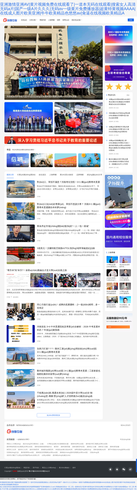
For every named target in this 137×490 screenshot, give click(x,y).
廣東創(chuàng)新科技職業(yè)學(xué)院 (74, 452)
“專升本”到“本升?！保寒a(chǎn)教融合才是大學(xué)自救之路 (37, 270)
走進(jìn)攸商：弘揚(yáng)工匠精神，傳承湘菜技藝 (112, 279)
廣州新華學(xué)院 (27, 452)
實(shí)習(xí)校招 (66, 175)
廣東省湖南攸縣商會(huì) (43, 446)
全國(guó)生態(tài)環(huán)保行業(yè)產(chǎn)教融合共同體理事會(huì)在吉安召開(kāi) (119, 101)
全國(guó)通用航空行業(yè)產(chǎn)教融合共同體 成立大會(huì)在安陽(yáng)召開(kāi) (119, 129)
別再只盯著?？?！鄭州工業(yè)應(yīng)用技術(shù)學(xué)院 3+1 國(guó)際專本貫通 (67, 350)
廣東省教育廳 (65, 446)
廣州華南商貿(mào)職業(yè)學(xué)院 (19, 446)
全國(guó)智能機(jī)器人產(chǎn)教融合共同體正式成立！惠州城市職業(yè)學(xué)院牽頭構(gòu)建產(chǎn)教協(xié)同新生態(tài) (120, 145)
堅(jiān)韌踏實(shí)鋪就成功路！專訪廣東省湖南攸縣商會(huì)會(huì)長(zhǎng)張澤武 (112, 292)
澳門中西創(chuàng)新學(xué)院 (119, 449)
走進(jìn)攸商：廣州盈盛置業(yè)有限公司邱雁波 (112, 306)
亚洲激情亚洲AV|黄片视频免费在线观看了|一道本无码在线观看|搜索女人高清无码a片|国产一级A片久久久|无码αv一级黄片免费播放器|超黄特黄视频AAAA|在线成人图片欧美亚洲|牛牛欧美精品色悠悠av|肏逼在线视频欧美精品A (68, 8)
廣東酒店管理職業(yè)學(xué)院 (47, 452)
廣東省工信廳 (103, 446)
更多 (129, 95)
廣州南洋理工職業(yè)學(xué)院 (96, 444)
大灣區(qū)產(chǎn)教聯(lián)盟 (57, 444)
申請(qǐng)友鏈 (125, 439)
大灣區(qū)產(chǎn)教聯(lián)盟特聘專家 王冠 (125, 292)
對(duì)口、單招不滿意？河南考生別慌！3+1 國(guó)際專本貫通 (68, 182)
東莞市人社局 (11, 449)
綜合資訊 (42, 175)
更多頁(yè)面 (76, 20)
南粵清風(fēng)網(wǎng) (83, 449)
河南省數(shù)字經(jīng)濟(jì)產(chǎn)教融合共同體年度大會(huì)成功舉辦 (119, 115)
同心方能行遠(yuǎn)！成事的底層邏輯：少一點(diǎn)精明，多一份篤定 (68, 306)
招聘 (58, 20)
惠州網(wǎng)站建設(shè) (61, 455)
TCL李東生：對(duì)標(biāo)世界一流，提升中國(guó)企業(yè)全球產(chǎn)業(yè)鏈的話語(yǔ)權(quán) (125, 306)
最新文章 (10, 175)
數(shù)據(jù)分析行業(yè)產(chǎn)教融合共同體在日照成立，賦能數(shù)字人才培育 (119, 161)
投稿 (130, 20)
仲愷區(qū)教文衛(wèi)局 (63, 449)
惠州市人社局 (22, 449)
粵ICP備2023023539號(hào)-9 (39, 471)
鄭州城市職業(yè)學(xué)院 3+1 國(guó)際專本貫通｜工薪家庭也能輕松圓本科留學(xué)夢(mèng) (68, 372)
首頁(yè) (24, 20)
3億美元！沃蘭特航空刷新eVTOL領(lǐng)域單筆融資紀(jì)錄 (66, 248)
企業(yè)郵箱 (46, 455)
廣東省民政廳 (114, 446)
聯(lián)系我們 (125, 425)
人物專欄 (51, 20)
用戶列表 (36, 467)
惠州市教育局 (34, 449)
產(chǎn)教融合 (64, 467)
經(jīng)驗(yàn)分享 (94, 175)
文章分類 (32, 20)
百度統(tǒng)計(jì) (13, 452)
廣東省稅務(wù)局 (99, 449)
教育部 (56, 446)
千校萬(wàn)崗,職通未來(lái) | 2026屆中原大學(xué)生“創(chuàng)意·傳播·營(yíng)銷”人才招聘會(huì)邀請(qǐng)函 (65, 394)
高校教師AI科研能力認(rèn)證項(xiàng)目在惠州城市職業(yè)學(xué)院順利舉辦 (42, 96)
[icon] (110, 469)
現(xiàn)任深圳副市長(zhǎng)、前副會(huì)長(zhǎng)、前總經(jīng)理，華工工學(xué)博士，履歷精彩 (125, 266)
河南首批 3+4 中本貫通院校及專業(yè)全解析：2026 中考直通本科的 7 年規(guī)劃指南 (68, 328)
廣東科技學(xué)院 (77, 444)
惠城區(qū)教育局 (47, 449)
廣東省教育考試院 (78, 446)
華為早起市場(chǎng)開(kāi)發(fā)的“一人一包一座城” (63, 226)
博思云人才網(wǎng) (14, 444)
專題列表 (43, 20)
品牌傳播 (80, 175)
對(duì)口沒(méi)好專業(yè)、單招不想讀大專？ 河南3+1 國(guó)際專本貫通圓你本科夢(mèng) (68, 206)
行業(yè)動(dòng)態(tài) (26, 175)
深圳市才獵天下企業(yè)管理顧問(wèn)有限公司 (23, 455)
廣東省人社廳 (91, 446)
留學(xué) (66, 20)
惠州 (74, 467)
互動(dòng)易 (94, 452)
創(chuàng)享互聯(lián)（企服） (34, 444)
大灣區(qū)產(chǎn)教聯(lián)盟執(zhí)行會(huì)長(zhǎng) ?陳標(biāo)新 (112, 266)
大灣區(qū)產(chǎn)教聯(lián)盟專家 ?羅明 (125, 279)
